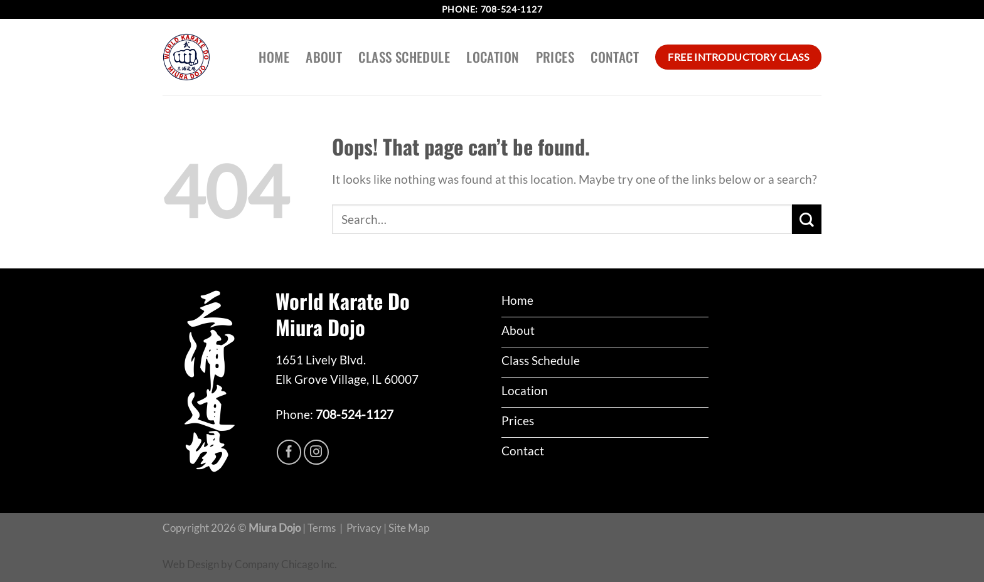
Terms (322, 527)
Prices (555, 56)
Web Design (191, 564)
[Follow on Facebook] (289, 452)
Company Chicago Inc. (286, 564)
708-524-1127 (512, 9)
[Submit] (806, 219)
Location (492, 56)
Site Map (408, 527)
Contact (615, 56)
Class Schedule (404, 56)
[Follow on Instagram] (316, 452)
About (324, 56)
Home (274, 56)
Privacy (364, 527)
